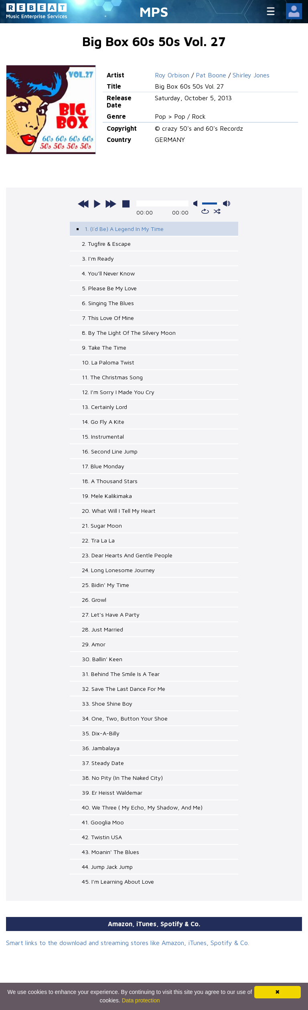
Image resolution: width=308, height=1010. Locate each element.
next (110, 203)
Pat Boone (211, 75)
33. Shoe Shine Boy (107, 703)
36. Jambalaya (101, 748)
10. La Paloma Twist (108, 362)
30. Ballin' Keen (102, 659)
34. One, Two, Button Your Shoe (125, 718)
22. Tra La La (98, 540)
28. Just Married (102, 629)
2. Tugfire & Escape (106, 243)
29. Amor (93, 644)
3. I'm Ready (98, 258)
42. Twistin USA (102, 837)
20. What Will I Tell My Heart (119, 510)
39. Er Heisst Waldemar (112, 792)
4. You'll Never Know (108, 273)
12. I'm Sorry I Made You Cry (118, 392)
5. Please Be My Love (109, 288)
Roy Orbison (172, 75)
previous (83, 203)
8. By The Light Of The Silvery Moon (129, 332)
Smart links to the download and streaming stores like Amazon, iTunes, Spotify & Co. (127, 942)
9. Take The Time (104, 347)
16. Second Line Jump (110, 451)
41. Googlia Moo (103, 822)
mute (197, 203)
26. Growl (94, 599)
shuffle (217, 211)
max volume (226, 203)
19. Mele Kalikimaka (107, 495)
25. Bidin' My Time (105, 584)
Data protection (141, 1000)
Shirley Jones (251, 75)
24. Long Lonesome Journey (118, 570)
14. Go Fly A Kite (103, 421)
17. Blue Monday (103, 466)
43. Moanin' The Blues (110, 851)
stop (126, 203)
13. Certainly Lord (104, 406)
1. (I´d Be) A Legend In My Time (124, 228)
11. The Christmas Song (112, 377)
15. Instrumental (103, 436)
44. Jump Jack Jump (107, 866)
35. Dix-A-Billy (101, 733)
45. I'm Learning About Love (118, 881)
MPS (154, 11)
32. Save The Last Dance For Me (123, 688)
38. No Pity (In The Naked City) (122, 777)
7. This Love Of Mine (108, 317)
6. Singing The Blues (108, 303)
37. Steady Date (103, 762)
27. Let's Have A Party (111, 614)
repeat (205, 211)
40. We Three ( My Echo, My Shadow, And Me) (142, 807)
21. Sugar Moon (102, 525)
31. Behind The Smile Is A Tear (121, 673)
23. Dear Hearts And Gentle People (127, 555)
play (97, 204)
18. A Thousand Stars (110, 481)
